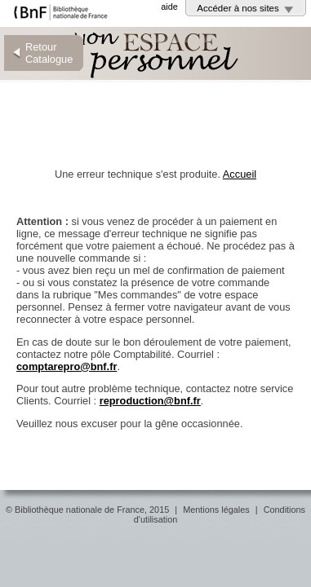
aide (169, 6)
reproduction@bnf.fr (150, 401)
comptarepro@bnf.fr (66, 366)
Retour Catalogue (49, 53)
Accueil (239, 174)
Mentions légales (216, 509)
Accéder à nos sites (238, 8)
